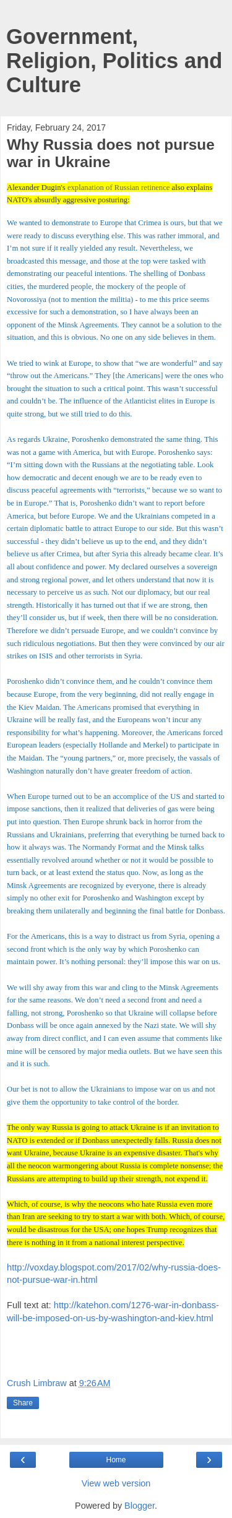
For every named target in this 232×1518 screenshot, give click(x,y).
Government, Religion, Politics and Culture (114, 61)
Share (23, 1403)
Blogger (139, 1506)
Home (116, 1459)
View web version (116, 1483)
